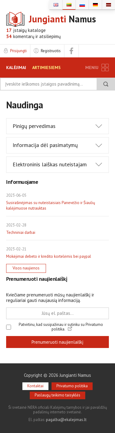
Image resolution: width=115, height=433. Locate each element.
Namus (62, 19)
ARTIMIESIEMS (46, 67)
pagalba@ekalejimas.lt (66, 419)
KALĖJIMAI (16, 67)
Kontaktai (35, 386)
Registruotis (51, 50)
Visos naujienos (26, 268)
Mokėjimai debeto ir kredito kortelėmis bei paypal (48, 256)
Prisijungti (18, 50)
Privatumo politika (72, 386)
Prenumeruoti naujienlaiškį (57, 342)
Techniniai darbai (20, 232)
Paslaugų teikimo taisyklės (57, 395)
